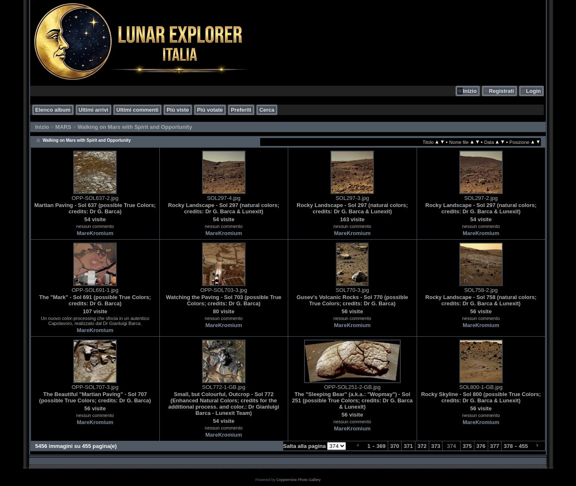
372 (422, 446)
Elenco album (53, 110)
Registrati (501, 91)
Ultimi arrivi (94, 110)
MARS (63, 127)
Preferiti (241, 110)
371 (408, 446)
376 (481, 446)
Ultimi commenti (137, 110)
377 (494, 446)
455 (523, 446)
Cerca (266, 110)
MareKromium (95, 233)
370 (394, 446)
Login (533, 91)
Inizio (469, 91)
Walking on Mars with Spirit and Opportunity (134, 127)
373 (435, 446)
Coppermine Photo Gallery (298, 480)
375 (467, 446)
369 (381, 446)
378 (508, 446)
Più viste (177, 110)
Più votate (210, 110)
